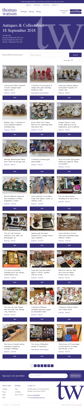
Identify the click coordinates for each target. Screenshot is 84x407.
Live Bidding (75, 10)
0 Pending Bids (63, 10)
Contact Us (46, 5)
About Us (28, 5)
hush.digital (79, 405)
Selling (38, 11)
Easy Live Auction (75, 13)
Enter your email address (35, 376)
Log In (64, 12)
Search (75, 55)
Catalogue (23, 11)
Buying (31, 11)
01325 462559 (36, 395)
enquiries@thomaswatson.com (38, 397)
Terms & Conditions (16, 405)
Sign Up (75, 376)
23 (48, 366)
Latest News (36, 5)
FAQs (3, 397)
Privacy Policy (5, 405)
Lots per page (73, 60)
